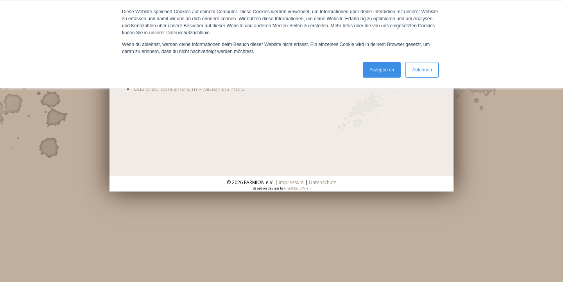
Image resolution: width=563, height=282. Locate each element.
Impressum (291, 182)
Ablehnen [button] (422, 70)
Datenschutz (322, 182)
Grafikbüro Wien (297, 188)
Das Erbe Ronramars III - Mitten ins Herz (189, 88)
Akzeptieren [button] (381, 70)
